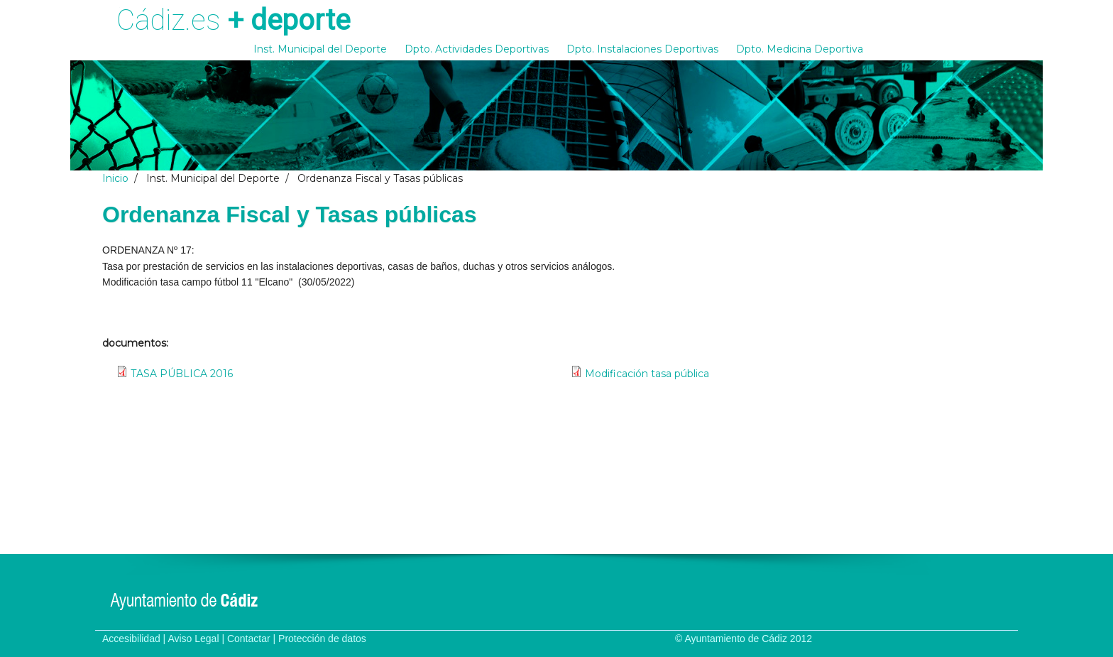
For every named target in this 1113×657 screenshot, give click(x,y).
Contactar (248, 638)
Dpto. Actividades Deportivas (477, 49)
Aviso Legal (193, 638)
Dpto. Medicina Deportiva (799, 49)
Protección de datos (322, 638)
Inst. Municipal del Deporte (320, 49)
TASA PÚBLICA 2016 (182, 373)
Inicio (115, 178)
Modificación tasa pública (647, 373)
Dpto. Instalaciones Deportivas (642, 49)
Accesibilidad (131, 638)
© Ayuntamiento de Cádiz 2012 (743, 638)
